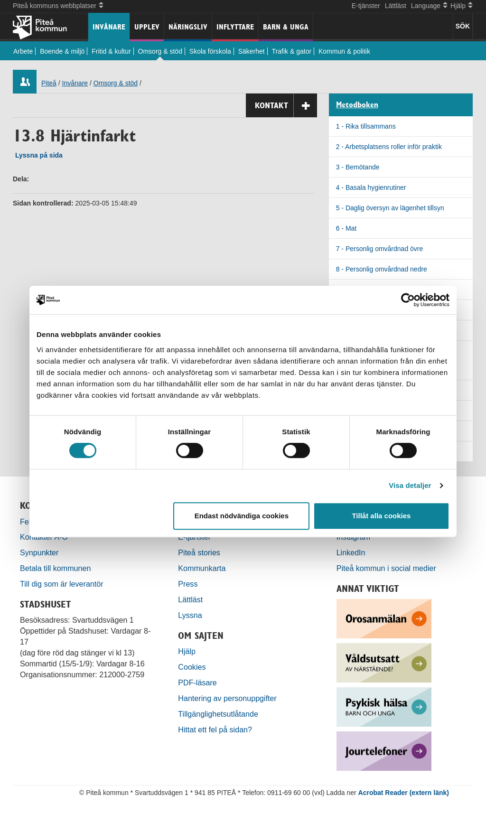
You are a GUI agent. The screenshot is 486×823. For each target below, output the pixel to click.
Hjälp (187, 651)
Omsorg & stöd (160, 51)
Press (187, 584)
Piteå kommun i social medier (386, 568)
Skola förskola (210, 51)
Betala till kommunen (55, 568)
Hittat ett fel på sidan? (215, 729)
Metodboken (357, 105)
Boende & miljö (62, 51)
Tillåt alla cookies (381, 516)
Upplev (146, 26)
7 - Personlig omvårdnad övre (379, 249)
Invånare (109, 26)
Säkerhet (251, 51)
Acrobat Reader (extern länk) (403, 792)
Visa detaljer (410, 485)
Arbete (23, 51)
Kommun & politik (344, 51)
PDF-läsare (197, 682)
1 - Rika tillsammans (366, 126)
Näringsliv (187, 26)
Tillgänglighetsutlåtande (218, 714)
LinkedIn (350, 552)
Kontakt (286, 105)
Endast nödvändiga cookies (242, 516)
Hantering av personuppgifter (227, 698)
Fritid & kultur (111, 51)
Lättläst (395, 5)
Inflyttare (235, 26)
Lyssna (190, 615)
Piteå (48, 83)
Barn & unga (285, 26)
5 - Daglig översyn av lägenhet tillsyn (390, 208)
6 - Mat (346, 228)
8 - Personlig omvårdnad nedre (381, 269)
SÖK (463, 26)
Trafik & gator (292, 51)
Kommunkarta (201, 568)
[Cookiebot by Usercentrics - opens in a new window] (407, 300)
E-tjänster (366, 5)
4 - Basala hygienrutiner (371, 187)
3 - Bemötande (358, 167)
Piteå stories (199, 552)
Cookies (192, 667)
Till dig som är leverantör (62, 584)
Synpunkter (39, 552)
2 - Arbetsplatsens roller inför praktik (389, 146)
